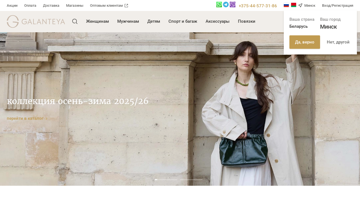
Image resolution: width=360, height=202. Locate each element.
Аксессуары (218, 21)
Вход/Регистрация (337, 5)
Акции (12, 5)
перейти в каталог (27, 118)
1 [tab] (166, 179)
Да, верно (304, 42)
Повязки (246, 21)
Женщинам (97, 21)
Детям (153, 21)
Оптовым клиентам (109, 5)
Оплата (30, 5)
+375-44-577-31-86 (258, 5)
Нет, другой (338, 42)
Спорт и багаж (182, 21)
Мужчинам (128, 21)
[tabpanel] (180, 109)
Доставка (51, 5)
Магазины (74, 5)
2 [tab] (191, 179)
